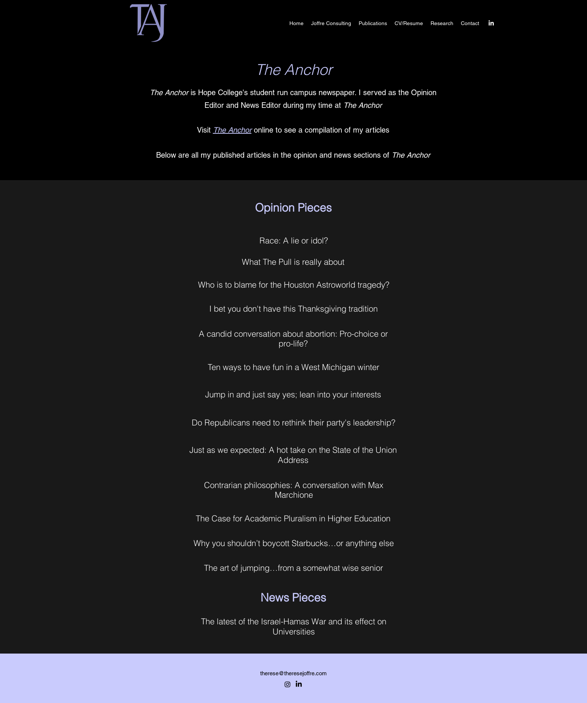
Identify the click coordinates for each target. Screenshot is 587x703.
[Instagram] (287, 684)
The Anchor (232, 129)
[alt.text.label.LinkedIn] (491, 23)
